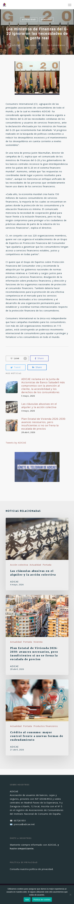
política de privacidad (41, 869)
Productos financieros (45, 726)
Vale (27, 899)
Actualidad (29, 19)
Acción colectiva (19, 564)
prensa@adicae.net (24, 824)
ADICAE (16, 45)
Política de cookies (41, 899)
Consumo (46, 19)
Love (18, 358)
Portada (47, 564)
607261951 (20, 820)
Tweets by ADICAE (16, 442)
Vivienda (38, 641)
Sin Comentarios (56, 45)
